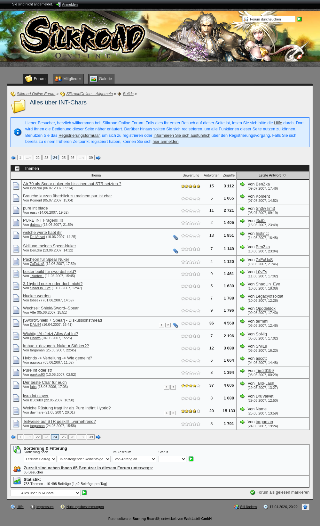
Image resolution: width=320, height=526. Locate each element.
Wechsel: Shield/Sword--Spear (51, 308)
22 (38, 158)
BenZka (36, 188)
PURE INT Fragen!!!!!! (43, 220)
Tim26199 (265, 370)
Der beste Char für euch (45, 382)
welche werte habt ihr (42, 232)
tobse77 (36, 300)
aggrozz (36, 362)
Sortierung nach (36, 452)
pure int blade (35, 208)
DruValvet (37, 237)
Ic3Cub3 (36, 400)
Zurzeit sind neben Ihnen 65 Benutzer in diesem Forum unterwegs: (88, 467)
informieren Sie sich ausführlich (181, 135)
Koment (36, 200)
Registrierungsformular (79, 135)
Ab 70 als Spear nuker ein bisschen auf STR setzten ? (72, 183)
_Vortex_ (37, 276)
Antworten (211, 175)
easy (33, 212)
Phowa (35, 338)
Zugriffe (229, 175)
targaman (37, 350)
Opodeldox (266, 308)
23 (46, 158)
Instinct (262, 233)
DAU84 (35, 324)
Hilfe (278, 122)
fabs (33, 387)
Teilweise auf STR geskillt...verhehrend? (59, 421)
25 (64, 158)
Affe (33, 312)
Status (163, 452)
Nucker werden (37, 295)
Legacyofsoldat (269, 296)
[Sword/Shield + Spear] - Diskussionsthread (62, 320)
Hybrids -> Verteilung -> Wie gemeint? (57, 358)
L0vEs (261, 271)
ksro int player (36, 395)
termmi (262, 321)
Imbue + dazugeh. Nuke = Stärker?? (56, 345)
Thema (95, 175)
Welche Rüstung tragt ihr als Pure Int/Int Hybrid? (67, 408)
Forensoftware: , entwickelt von (160, 519)
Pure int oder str (37, 370)
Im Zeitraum (122, 452)
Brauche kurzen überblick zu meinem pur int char (67, 195)
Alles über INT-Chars (58, 102)
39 (91, 158)
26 (72, 158)
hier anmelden (165, 141)
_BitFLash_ (266, 383)
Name (261, 409)
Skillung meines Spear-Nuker (49, 245)
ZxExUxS (37, 264)
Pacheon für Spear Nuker (46, 259)
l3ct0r (261, 220)
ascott (261, 358)
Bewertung (191, 175)
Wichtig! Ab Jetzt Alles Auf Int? (50, 333)
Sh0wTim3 (265, 208)
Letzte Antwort (273, 175)
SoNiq (261, 334)
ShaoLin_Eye (40, 288)
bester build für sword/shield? (49, 271)
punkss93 (37, 374)
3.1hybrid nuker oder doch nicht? (52, 283)
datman (36, 224)
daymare (36, 412)
